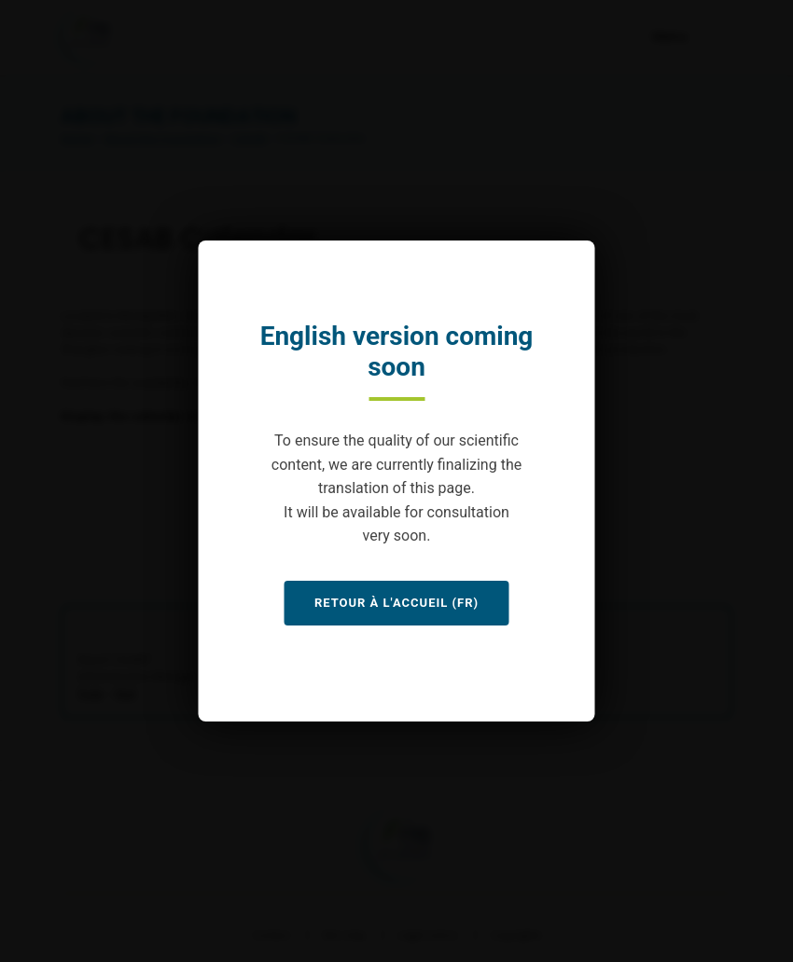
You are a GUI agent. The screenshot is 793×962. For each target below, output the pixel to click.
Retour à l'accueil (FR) (396, 603)
